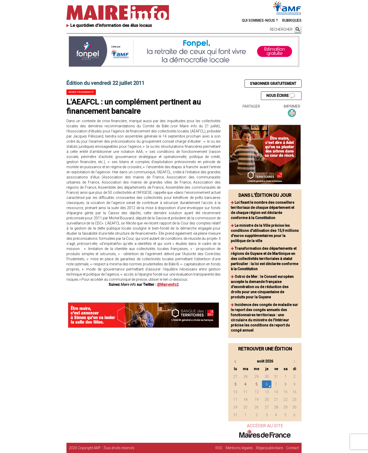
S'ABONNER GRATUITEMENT (273, 84)
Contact (292, 448)
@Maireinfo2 (168, 284)
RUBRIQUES (292, 20)
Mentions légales (239, 448)
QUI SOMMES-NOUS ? (260, 20)
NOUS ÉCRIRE (280, 95)
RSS (218, 448)
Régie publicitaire (269, 448)
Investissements (81, 92)
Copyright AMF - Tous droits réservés (106, 448)
